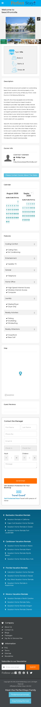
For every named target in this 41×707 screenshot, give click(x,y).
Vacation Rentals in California (17, 519)
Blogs (7, 633)
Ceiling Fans (11, 250)
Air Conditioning (13, 252)
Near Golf (10, 337)
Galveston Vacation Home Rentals (19, 572)
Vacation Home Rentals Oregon (18, 606)
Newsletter (9, 656)
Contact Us (9, 630)
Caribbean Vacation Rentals (17, 541)
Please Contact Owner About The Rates (21, 175)
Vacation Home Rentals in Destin (19, 527)
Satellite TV (11, 264)
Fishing (10, 318)
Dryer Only (11, 307)
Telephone (11, 276)
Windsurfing (11, 323)
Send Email (20, 481)
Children (25, 454)
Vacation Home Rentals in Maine (18, 546)
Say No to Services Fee (13, 638)
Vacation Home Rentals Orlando (18, 609)
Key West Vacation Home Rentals (19, 579)
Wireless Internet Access (16, 290)
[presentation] (20, 474)
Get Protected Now (12, 498)
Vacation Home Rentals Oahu (17, 602)
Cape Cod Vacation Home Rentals (19, 523)
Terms (7, 651)
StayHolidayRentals (20, 701)
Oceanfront (11, 335)
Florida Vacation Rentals (15, 568)
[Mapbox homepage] (9, 395)
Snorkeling (11, 321)
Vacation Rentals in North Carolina (19, 598)
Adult (6, 454)
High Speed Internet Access (18, 288)
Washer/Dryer (12, 304)
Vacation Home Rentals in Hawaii (19, 576)
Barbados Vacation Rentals (16, 515)
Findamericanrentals (20, 695)
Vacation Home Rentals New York (19, 559)
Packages (8, 635)
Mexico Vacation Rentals (15, 594)
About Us (8, 627)
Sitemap (8, 653)
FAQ (6, 648)
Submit (33, 667)
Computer (11, 292)
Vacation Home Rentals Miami (18, 549)
